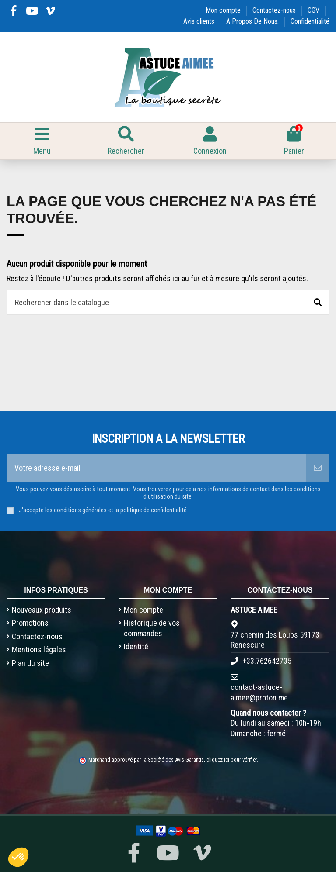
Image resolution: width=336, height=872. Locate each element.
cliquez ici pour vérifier (231, 759)
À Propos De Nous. (253, 21)
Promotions (30, 622)
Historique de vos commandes (152, 628)
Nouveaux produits (41, 609)
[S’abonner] (317, 468)
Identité (136, 646)
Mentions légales (39, 649)
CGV (314, 10)
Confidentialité (309, 21)
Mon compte (224, 10)
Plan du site (30, 663)
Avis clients (199, 21)
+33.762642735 (266, 660)
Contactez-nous (275, 10)
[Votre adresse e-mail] (156, 468)
